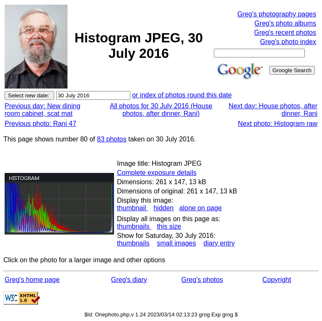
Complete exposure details (156, 172)
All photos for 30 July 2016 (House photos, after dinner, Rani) (161, 109)
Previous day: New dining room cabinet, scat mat (42, 109)
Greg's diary (129, 279)
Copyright (276, 279)
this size (169, 226)
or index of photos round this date (182, 95)
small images (176, 243)
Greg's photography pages (276, 14)
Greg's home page (32, 279)
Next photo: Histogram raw (277, 123)
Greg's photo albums (285, 23)
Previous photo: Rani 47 (40, 123)
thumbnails (134, 226)
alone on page (200, 207)
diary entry (219, 243)
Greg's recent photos (285, 32)
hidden (163, 207)
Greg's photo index (288, 41)
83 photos (111, 139)
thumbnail (132, 207)
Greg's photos (202, 279)
